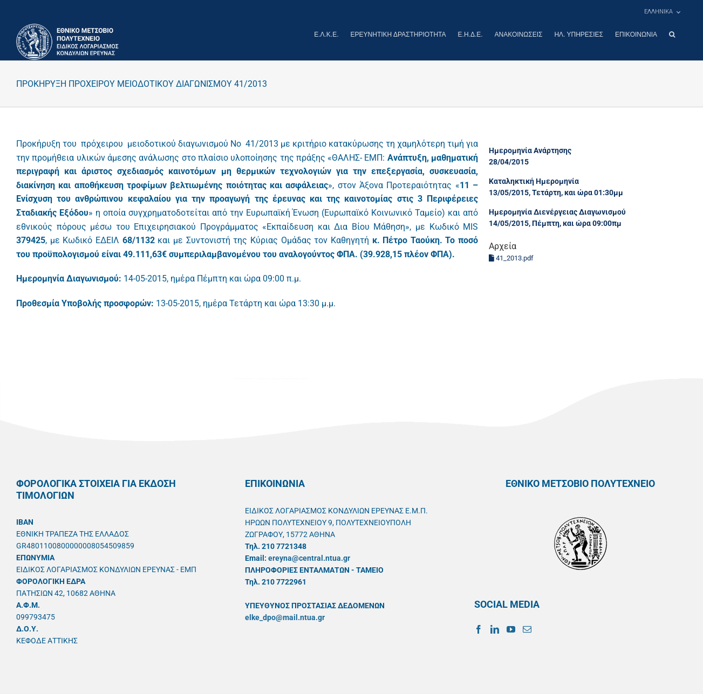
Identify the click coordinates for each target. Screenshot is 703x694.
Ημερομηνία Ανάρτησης (530, 150)
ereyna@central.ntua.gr (309, 557)
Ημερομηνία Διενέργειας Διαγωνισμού (557, 211)
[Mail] (527, 628)
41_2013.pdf (511, 257)
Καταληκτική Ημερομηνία (534, 180)
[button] (672, 34)
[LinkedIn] (494, 628)
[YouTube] (511, 628)
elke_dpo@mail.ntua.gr (285, 617)
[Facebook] (478, 628)
